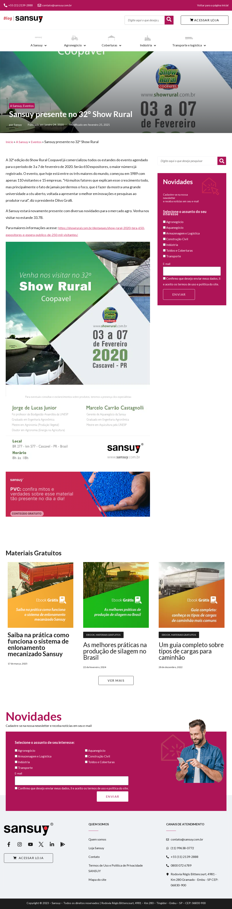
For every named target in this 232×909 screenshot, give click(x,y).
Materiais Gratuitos (108, 634)
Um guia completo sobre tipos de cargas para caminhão (191, 651)
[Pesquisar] (221, 161)
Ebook (90, 634)
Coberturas (109, 45)
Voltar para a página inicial (212, 5)
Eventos (28, 106)
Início (9, 142)
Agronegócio (73, 45)
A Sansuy (37, 45)
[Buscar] (169, 20)
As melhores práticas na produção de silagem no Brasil (115, 651)
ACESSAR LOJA (204, 20)
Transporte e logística (187, 45)
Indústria (146, 45)
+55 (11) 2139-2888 (18, 5)
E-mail (192, 269)
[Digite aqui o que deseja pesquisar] (145, 20)
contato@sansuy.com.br (55, 5)
